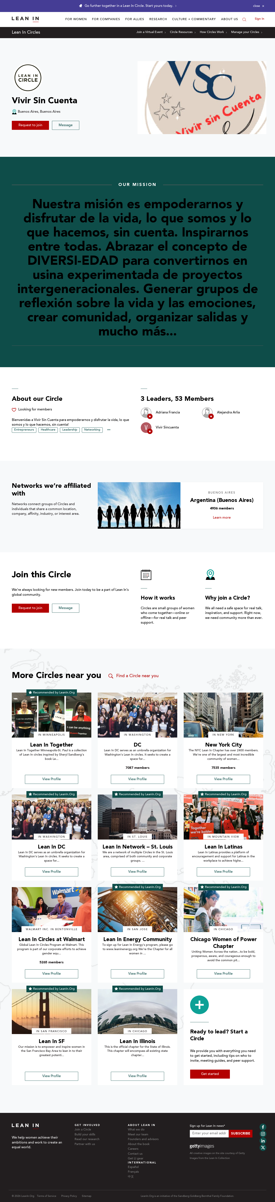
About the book (139, 1144)
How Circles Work (213, 32)
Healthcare (48, 429)
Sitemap (86, 1196)
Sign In (259, 19)
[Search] (244, 19)
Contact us (135, 1154)
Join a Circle (83, 1129)
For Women (76, 19)
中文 (131, 1176)
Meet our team (138, 1134)
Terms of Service (46, 1196)
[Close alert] (258, 6)
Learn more (229, 517)
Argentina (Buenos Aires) (222, 500)
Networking (92, 429)
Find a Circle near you (133, 676)
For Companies (106, 19)
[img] (51, 715)
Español (133, 1167)
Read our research (87, 1139)
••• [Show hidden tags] (108, 430)
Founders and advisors (143, 1139)
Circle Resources (183, 32)
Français (133, 1172)
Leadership (69, 429)
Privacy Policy (69, 1196)
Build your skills (85, 1134)
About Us (229, 19)
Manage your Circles (246, 32)
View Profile (51, 779)
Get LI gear (135, 1158)
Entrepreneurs (24, 429)
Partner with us (85, 1144)
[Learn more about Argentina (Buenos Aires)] (139, 505)
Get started (210, 1074)
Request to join (30, 125)
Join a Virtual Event (151, 32)
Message (66, 125)
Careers (133, 1149)
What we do (136, 1129)
